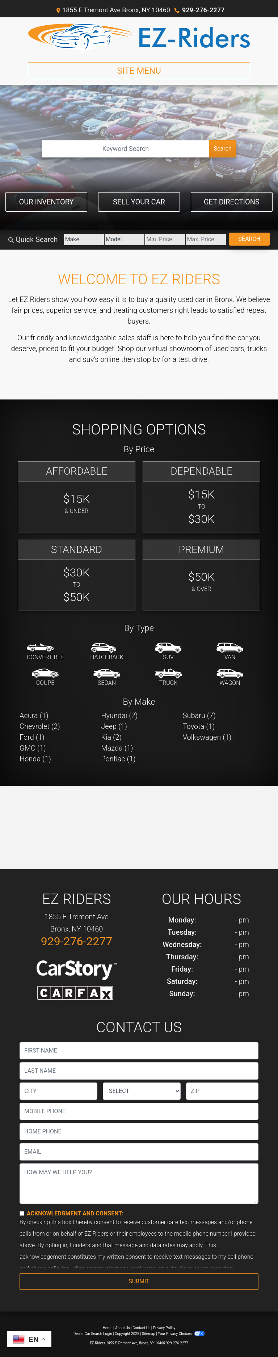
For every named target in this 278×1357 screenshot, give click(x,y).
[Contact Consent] (22, 1213)
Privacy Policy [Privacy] (164, 1328)
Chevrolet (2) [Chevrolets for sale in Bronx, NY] (40, 726)
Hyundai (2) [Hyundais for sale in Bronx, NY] (119, 715)
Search (223, 148)
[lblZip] (222, 1091)
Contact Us (141, 1328)
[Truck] (168, 677)
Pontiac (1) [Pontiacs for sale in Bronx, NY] (118, 759)
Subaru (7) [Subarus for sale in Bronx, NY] (199, 715)
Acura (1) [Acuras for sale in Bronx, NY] (34, 715)
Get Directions (232, 202)
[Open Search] (125, 148)
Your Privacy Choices (181, 1334)
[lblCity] (58, 1091)
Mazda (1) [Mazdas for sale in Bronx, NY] (117, 748)
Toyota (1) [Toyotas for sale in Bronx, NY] (199, 726)
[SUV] (168, 652)
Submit (139, 1281)
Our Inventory (46, 202)
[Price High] (205, 239)
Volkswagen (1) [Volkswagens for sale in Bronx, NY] (207, 737)
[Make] (84, 239)
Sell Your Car (139, 202)
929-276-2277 (203, 10)
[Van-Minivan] (229, 652)
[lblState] (142, 1091)
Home (108, 1328)
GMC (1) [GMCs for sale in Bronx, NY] (33, 748)
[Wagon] (229, 677)
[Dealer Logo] (139, 37)
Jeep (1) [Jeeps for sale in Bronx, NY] (114, 726)
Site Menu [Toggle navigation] (139, 71)
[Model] (124, 239)
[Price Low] (165, 239)
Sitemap (148, 1334)
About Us (122, 1328)
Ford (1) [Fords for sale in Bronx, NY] (32, 737)
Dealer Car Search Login (92, 1334)
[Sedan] (106, 677)
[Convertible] (45, 652)
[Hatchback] (106, 652)
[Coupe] (45, 677)
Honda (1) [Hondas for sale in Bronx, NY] (35, 759)
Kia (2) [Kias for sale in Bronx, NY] (111, 737)
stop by (148, 359)
